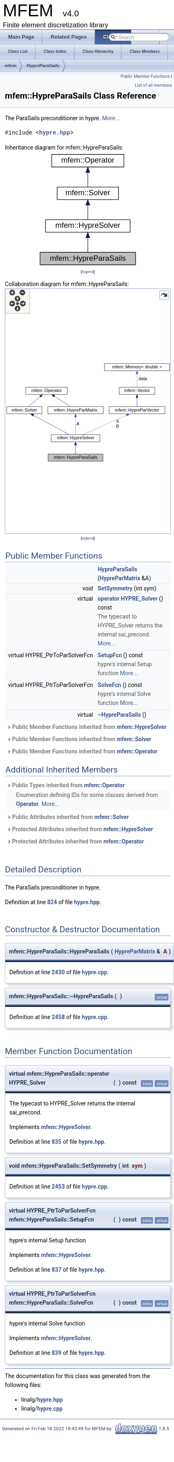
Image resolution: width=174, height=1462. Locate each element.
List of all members (153, 85)
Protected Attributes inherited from (80, 829)
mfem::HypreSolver (142, 727)
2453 (58, 1186)
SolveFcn (109, 685)
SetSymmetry (115, 588)
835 (57, 1141)
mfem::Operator (137, 751)
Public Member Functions (145, 76)
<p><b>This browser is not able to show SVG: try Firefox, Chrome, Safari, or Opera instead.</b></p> (88, 209)
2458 (58, 1017)
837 (57, 1269)
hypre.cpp (94, 972)
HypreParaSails (42, 65)
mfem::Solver (134, 739)
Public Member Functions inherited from (87, 727)
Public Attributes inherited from (68, 817)
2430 (58, 972)
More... (110, 118)
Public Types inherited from (66, 785)
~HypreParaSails (119, 714)
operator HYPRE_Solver (128, 598)
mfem (10, 65)
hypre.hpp (54, 133)
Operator (27, 804)
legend (88, 271)
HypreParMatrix (120, 578)
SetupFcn (110, 655)
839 (57, 1353)
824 (52, 902)
